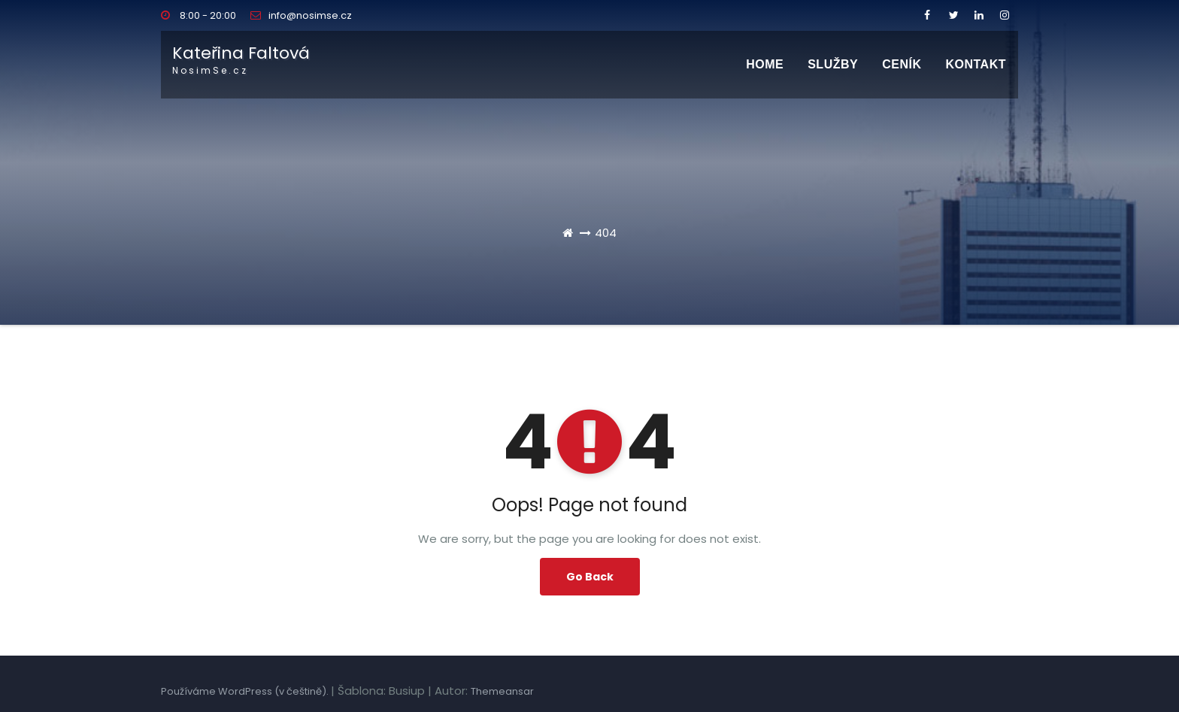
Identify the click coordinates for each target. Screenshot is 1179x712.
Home (764, 64)
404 (606, 233)
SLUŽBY (833, 64)
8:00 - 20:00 (198, 15)
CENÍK (901, 64)
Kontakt (975, 64)
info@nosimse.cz (301, 15)
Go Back (590, 576)
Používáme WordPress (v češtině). (246, 691)
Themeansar (502, 691)
